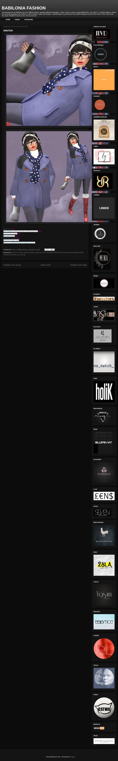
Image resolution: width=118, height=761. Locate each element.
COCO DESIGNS (47, 252)
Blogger (72, 757)
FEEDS (17, 19)
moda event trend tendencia (70, 252)
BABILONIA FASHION (24, 8)
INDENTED (57, 252)
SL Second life (21, 255)
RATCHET (13, 255)
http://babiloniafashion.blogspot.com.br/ (22, 242)
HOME (8, 19)
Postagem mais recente (12, 265)
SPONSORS (28, 19)
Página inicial (46, 265)
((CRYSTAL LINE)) (17, 252)
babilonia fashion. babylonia (32, 252)
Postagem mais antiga (78, 265)
